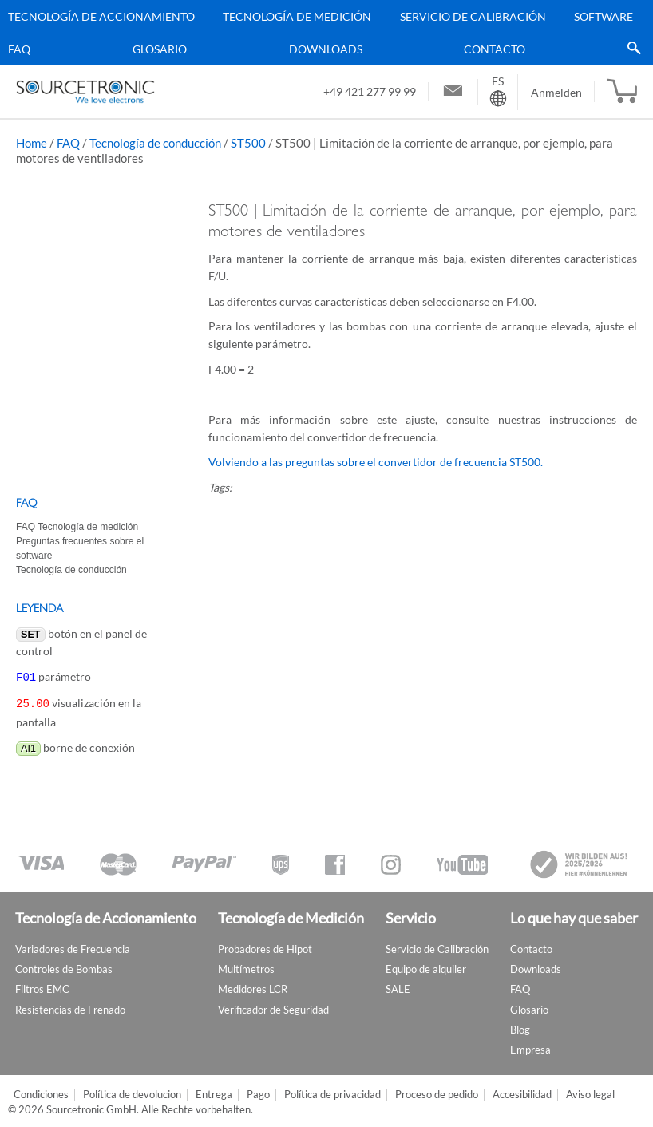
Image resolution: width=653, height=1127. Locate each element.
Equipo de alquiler (426, 965)
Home (31, 143)
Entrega (214, 1091)
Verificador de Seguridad (273, 1006)
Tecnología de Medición (297, 16)
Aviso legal (590, 1091)
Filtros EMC (42, 985)
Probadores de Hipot (265, 945)
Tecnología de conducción (155, 143)
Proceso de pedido (436, 1091)
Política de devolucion (132, 1091)
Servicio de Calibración (473, 16)
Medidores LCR (252, 985)
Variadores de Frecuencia (72, 945)
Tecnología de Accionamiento (101, 16)
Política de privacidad (332, 1091)
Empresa (530, 1046)
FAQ (19, 49)
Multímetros (246, 965)
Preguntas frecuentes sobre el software (80, 548)
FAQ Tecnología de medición (77, 526)
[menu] (320, 32)
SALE (398, 985)
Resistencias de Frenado (70, 1006)
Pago (258, 1091)
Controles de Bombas (64, 965)
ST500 (248, 143)
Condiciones (41, 1091)
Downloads (325, 49)
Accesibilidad (522, 1091)
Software (603, 16)
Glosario (160, 49)
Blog (520, 1026)
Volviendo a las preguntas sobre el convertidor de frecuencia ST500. (375, 462)
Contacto (494, 49)
